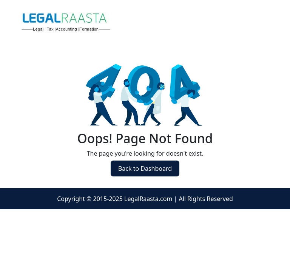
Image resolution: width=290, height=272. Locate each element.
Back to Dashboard (145, 168)
